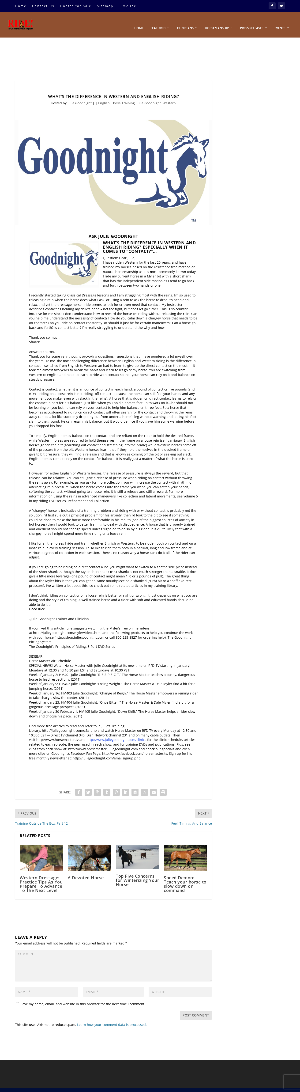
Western (169, 96)
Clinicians (185, 21)
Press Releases (251, 21)
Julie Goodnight (80, 96)
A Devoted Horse (86, 870)
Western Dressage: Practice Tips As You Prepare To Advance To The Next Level (41, 877)
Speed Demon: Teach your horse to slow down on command (185, 877)
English (104, 96)
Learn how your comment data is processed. (112, 1017)
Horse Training (123, 96)
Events (279, 21)
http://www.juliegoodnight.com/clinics (116, 732)
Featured (158, 21)
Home (20, 6)
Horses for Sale (75, 6)
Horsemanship (217, 21)
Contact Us (43, 6)
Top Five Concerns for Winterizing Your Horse (137, 873)
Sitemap (105, 6)
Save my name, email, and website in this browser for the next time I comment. (83, 997)
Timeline (127, 6)
